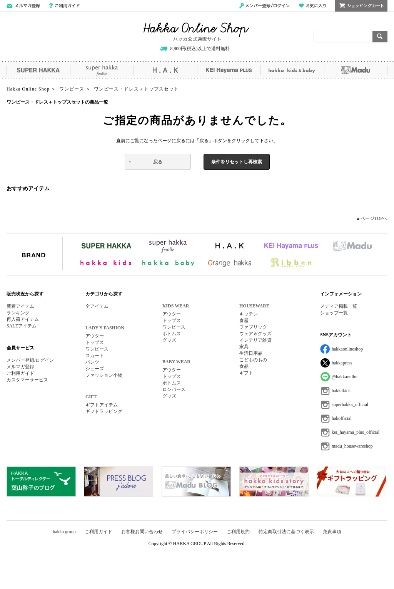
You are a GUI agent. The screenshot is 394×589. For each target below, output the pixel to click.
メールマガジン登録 (23, 6)
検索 (379, 36)
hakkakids (341, 390)
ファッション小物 (103, 375)
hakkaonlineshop (347, 349)
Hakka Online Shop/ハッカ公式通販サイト (196, 32)
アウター (94, 336)
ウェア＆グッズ (255, 333)
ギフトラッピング (103, 411)
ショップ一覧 (334, 312)
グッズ (169, 340)
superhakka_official (350, 404)
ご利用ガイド (64, 6)
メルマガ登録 (20, 366)
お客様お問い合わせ (142, 531)
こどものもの (253, 359)
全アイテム (97, 306)
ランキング (18, 312)
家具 (244, 346)
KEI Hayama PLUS (229, 70)
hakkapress (342, 363)
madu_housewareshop (352, 446)
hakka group (64, 531)
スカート (94, 355)
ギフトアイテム (101, 405)
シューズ (94, 368)
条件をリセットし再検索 (236, 161)
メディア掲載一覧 (338, 306)
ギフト (246, 373)
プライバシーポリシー (195, 531)
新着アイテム (20, 306)
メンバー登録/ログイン (264, 6)
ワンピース (97, 349)
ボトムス (171, 333)
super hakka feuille (102, 70)
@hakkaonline (345, 376)
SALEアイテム (22, 326)
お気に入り (312, 6)
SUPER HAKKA (38, 70)
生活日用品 (250, 353)
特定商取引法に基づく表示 (286, 531)
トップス (94, 342)
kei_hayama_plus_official (355, 432)
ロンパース (173, 389)
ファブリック (253, 327)
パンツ (92, 362)
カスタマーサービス (27, 380)
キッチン (248, 314)
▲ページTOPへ (371, 218)
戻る (157, 161)
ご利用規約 (238, 531)
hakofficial (342, 418)
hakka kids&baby (292, 70)
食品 (244, 366)
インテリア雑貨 (255, 340)
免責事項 (332, 531)
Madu (356, 70)
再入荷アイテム (23, 319)
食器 (244, 320)
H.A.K (165, 70)
